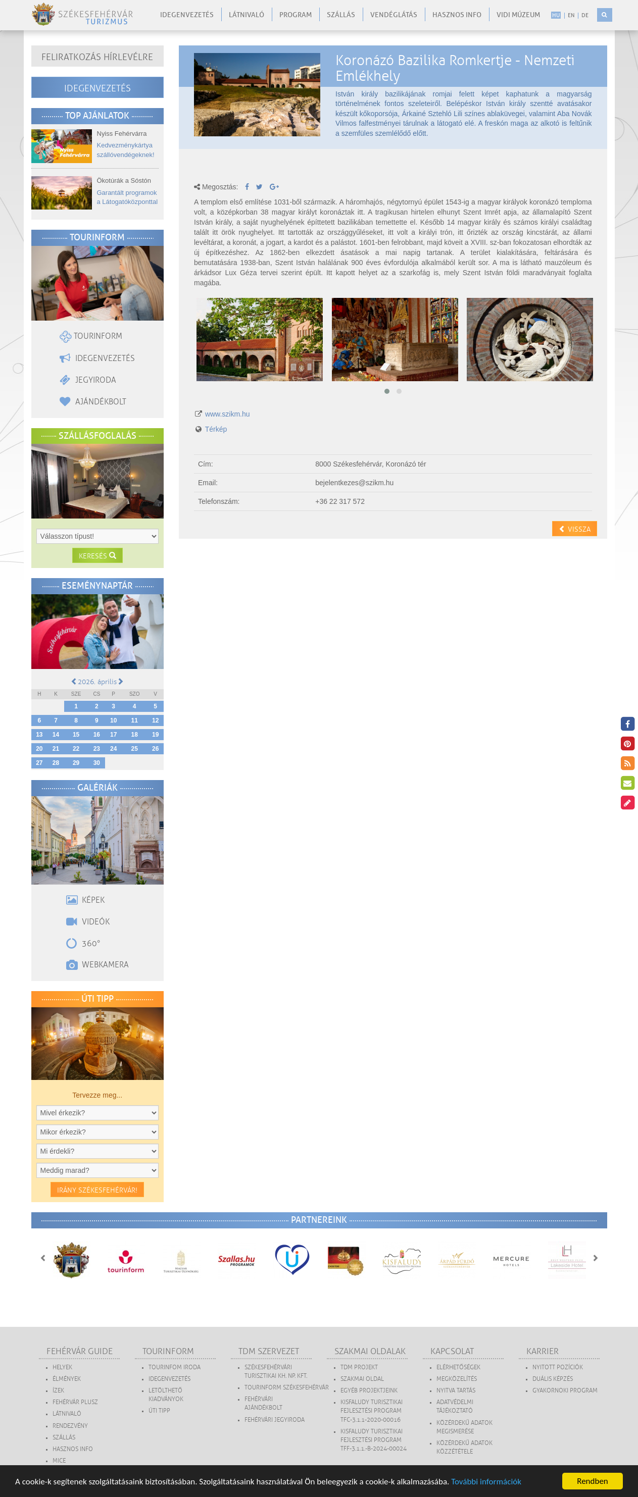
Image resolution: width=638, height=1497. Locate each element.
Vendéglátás (393, 15)
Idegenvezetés (187, 15)
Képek (85, 900)
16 (96, 734)
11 (134, 720)
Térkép (216, 429)
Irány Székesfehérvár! (97, 1190)
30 (96, 762)
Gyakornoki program (565, 1391)
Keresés (97, 556)
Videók (88, 922)
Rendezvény (70, 1426)
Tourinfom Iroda (175, 1367)
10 (113, 720)
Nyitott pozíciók (557, 1367)
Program (295, 15)
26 (155, 748)
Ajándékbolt (93, 402)
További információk (486, 1481)
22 (76, 748)
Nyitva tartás (455, 1391)
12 (155, 720)
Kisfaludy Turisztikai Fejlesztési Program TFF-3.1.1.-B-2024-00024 (373, 1440)
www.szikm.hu (227, 414)
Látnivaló (246, 15)
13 (39, 734)
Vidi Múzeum (518, 15)
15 (76, 734)
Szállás (341, 15)
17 (113, 734)
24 (113, 748)
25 (134, 748)
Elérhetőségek (458, 1367)
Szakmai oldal (362, 1379)
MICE (59, 1461)
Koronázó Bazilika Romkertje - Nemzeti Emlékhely (455, 68)
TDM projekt (359, 1367)
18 (134, 734)
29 (76, 762)
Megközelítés (456, 1379)
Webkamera (97, 965)
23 (96, 748)
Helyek (62, 1367)
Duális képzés (552, 1379)
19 (155, 734)
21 (56, 748)
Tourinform (91, 336)
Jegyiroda (88, 380)
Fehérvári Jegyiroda (274, 1420)
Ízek (58, 1391)
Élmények (67, 1379)
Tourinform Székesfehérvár (286, 1387)
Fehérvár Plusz (75, 1402)
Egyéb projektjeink (369, 1391)
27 (39, 762)
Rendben (592, 1481)
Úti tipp (159, 1411)
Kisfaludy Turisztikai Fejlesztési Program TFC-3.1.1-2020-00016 (371, 1411)
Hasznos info (456, 15)
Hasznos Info (73, 1449)
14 (56, 734)
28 (56, 762)
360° (83, 944)
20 (39, 748)
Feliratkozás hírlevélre (97, 57)
